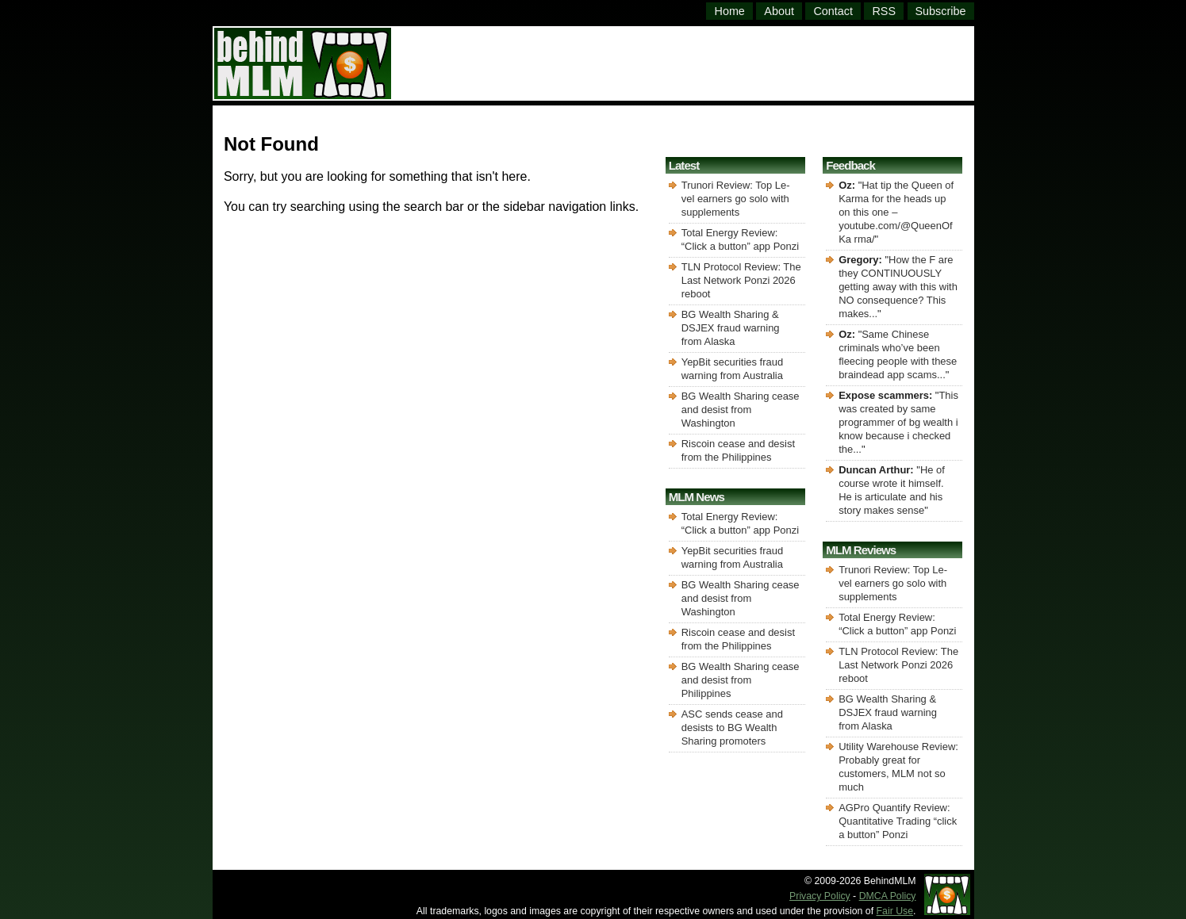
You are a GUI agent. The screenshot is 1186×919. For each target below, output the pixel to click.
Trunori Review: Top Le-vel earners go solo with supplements (735, 198)
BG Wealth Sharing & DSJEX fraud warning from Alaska (730, 327)
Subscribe (940, 11)
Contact (833, 11)
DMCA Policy (887, 896)
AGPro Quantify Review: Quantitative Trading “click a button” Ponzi (898, 821)
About (779, 11)
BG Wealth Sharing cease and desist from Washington (740, 409)
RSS (884, 11)
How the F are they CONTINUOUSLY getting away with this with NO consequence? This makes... (898, 287)
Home (729, 11)
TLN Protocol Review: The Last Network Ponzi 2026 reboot (741, 280)
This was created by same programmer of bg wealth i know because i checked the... (898, 422)
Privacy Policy (819, 896)
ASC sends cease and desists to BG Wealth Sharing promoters (732, 727)
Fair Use (895, 911)
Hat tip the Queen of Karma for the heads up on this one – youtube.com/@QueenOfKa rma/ (896, 212)
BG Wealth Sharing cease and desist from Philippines (740, 680)
